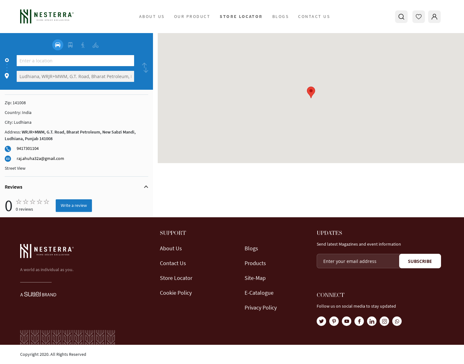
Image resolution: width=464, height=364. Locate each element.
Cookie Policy (176, 292)
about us (152, 16)
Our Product (192, 16)
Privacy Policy (261, 307)
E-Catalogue (259, 292)
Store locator (176, 278)
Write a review (74, 205)
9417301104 (28, 148)
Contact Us (314, 16)
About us (171, 248)
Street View (15, 168)
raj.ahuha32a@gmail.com (40, 158)
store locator (241, 16)
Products (255, 263)
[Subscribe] (420, 261)
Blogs (280, 16)
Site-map (255, 278)
